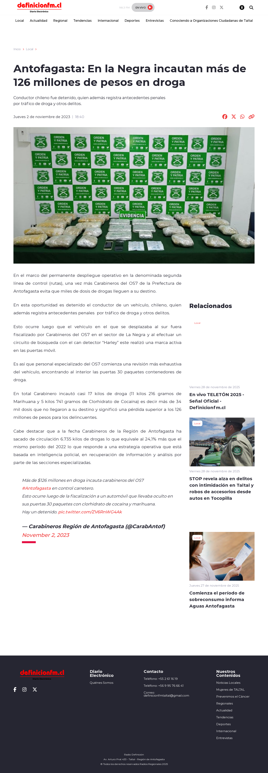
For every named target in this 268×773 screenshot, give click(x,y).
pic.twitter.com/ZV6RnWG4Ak (90, 512)
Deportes (132, 20)
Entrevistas (155, 20)
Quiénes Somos (101, 682)
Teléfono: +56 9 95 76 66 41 (164, 685)
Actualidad (38, 20)
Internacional (108, 20)
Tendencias (82, 20)
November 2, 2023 (45, 535)
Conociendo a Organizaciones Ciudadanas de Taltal (211, 20)
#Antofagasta (36, 488)
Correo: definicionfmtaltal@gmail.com (166, 694)
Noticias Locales (228, 682)
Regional (60, 20)
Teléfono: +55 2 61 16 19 (161, 678)
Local (19, 20)
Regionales (224, 703)
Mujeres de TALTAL (230, 689)
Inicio (17, 49)
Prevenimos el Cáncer (232, 696)
